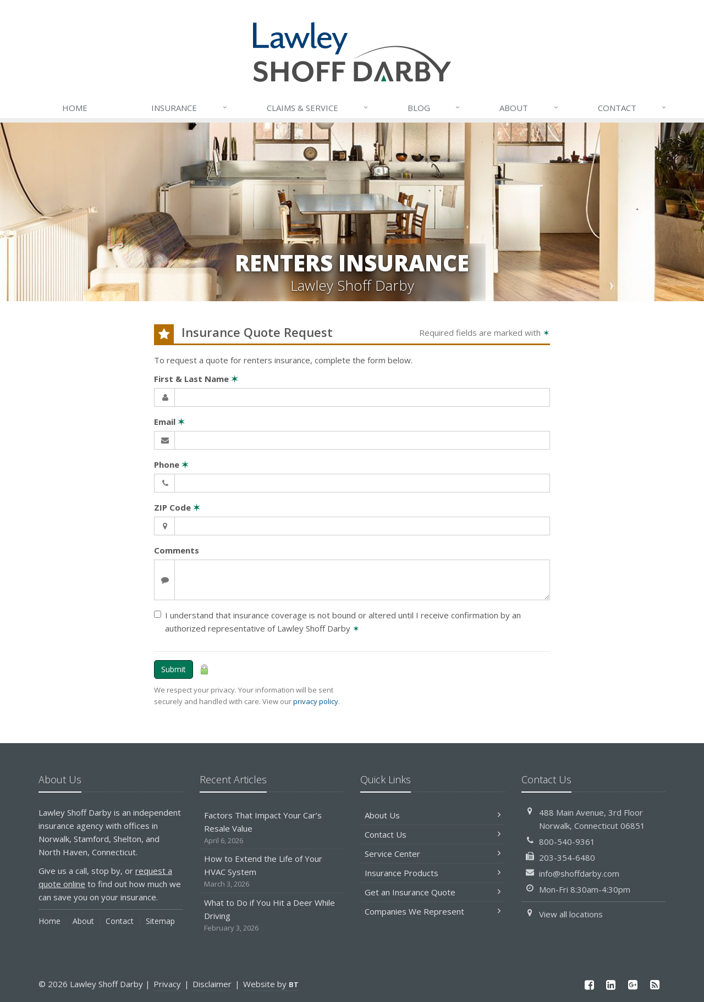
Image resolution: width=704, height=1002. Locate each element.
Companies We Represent (433, 911)
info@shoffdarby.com (579, 873)
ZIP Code (177, 507)
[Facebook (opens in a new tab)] (589, 984)
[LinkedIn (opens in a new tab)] (611, 984)
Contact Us (433, 834)
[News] (654, 984)
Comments (176, 550)
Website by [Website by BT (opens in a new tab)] (271, 983)
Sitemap (160, 921)
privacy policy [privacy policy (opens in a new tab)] (315, 701)
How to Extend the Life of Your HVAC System (272, 871)
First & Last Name (196, 378)
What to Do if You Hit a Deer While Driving (272, 915)
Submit (173, 669)
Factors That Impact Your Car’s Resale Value (272, 828)
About (529, 108)
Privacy (167, 983)
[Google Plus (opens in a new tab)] (633, 984)
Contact (632, 108)
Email (169, 421)
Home (74, 107)
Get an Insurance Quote (433, 892)
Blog (434, 108)
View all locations (571, 914)
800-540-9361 (567, 841)
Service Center (433, 853)
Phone (171, 464)
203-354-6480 (567, 857)
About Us (433, 815)
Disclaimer (212, 983)
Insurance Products (433, 872)
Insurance (189, 108)
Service (318, 108)
